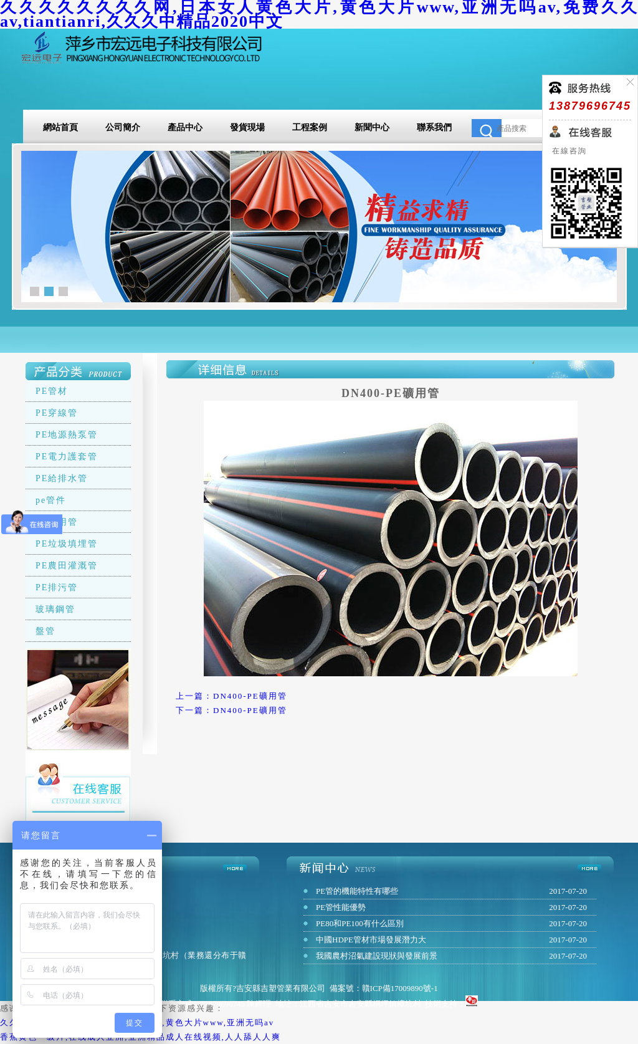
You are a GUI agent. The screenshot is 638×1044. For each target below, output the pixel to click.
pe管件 (51, 500)
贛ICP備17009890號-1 (400, 988)
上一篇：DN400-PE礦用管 (231, 696)
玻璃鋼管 (55, 609)
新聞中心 (372, 127)
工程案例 (309, 127)
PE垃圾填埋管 (67, 543)
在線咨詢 (568, 150)
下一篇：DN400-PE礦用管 (231, 710)
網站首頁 (60, 127)
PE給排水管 (62, 478)
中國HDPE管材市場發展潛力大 (371, 939)
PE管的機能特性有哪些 (357, 891)
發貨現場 (247, 127)
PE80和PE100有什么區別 (360, 923)
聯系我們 (434, 127)
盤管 (45, 631)
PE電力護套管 (67, 456)
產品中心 (185, 127)
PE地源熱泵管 (67, 434)
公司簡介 (122, 127)
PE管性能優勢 (341, 907)
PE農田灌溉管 (67, 565)
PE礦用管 (57, 522)
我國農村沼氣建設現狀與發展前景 (376, 955)
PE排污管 (57, 587)
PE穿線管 (57, 413)
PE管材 (52, 391)
